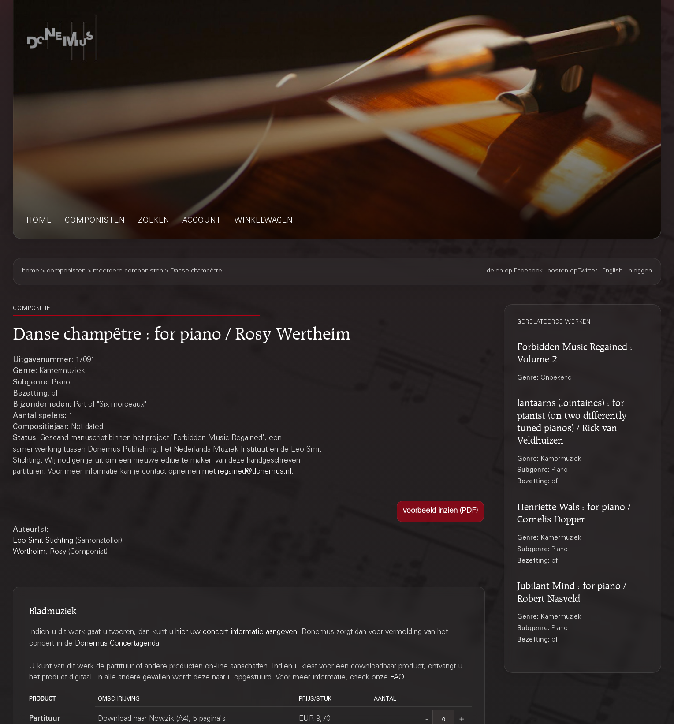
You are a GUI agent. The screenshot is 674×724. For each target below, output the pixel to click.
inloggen (639, 271)
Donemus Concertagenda (117, 644)
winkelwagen (264, 221)
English (612, 271)
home (39, 221)
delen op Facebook (515, 271)
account (201, 221)
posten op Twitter (572, 271)
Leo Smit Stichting (43, 541)
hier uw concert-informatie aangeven (236, 632)
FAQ (397, 678)
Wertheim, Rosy (39, 552)
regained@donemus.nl (254, 472)
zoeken (153, 221)
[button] (440, 511)
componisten (95, 221)
